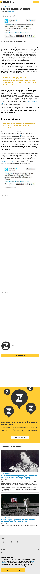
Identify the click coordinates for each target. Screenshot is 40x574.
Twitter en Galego (16, 135)
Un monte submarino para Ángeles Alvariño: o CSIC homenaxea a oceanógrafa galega (19, 476)
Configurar (7, 570)
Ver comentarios (20, 355)
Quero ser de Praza (20, 437)
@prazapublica (10, 11)
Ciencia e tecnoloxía (5, 6)
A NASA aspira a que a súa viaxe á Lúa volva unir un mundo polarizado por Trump (19, 520)
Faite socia (36, 2)
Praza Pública (4, 11)
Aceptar (19, 570)
